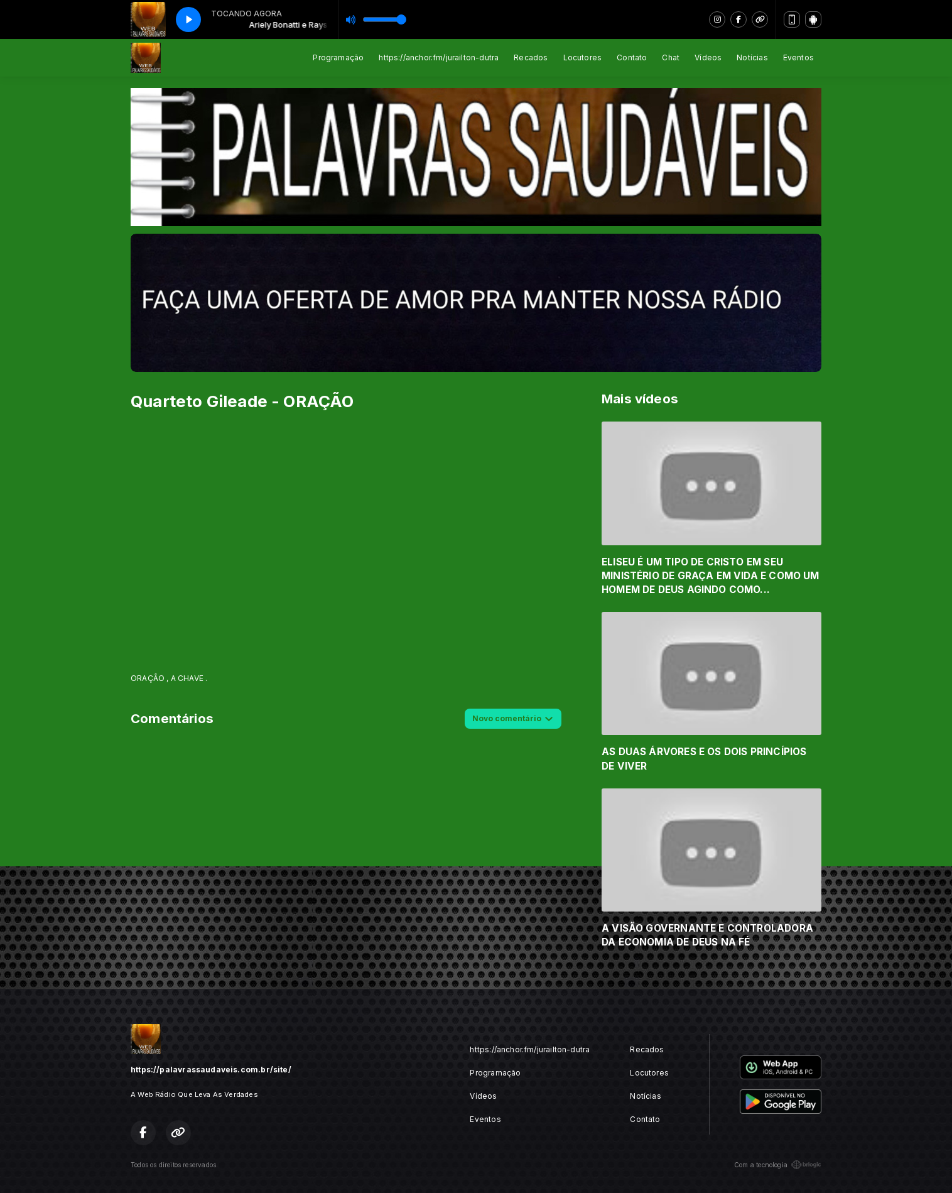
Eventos (798, 57)
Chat (670, 57)
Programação (338, 57)
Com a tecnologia (777, 1164)
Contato (632, 57)
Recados (531, 57)
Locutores (582, 57)
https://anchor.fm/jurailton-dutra (439, 57)
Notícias (752, 57)
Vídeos (708, 57)
